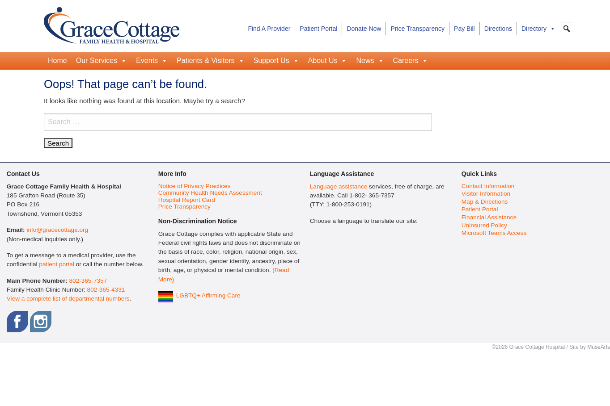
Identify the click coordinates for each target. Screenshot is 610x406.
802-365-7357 (88, 280)
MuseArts (598, 347)
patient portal (56, 264)
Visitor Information (486, 193)
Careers (410, 61)
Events (152, 61)
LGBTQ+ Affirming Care (208, 295)
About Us (327, 61)
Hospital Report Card (186, 200)
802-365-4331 (106, 289)
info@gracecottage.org (57, 229)
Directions (498, 28)
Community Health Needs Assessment (210, 192)
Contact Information (488, 186)
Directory (538, 28)
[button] (566, 28)
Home (57, 60)
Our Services (101, 61)
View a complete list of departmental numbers (68, 298)
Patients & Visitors (211, 61)
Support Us (276, 61)
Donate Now (364, 28)
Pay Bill (464, 28)
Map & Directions (485, 201)
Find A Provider (269, 28)
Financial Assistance (489, 217)
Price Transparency (417, 28)
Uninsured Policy (484, 225)
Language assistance (338, 186)
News (370, 61)
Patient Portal (318, 28)
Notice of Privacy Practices (194, 186)
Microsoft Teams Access (494, 233)
